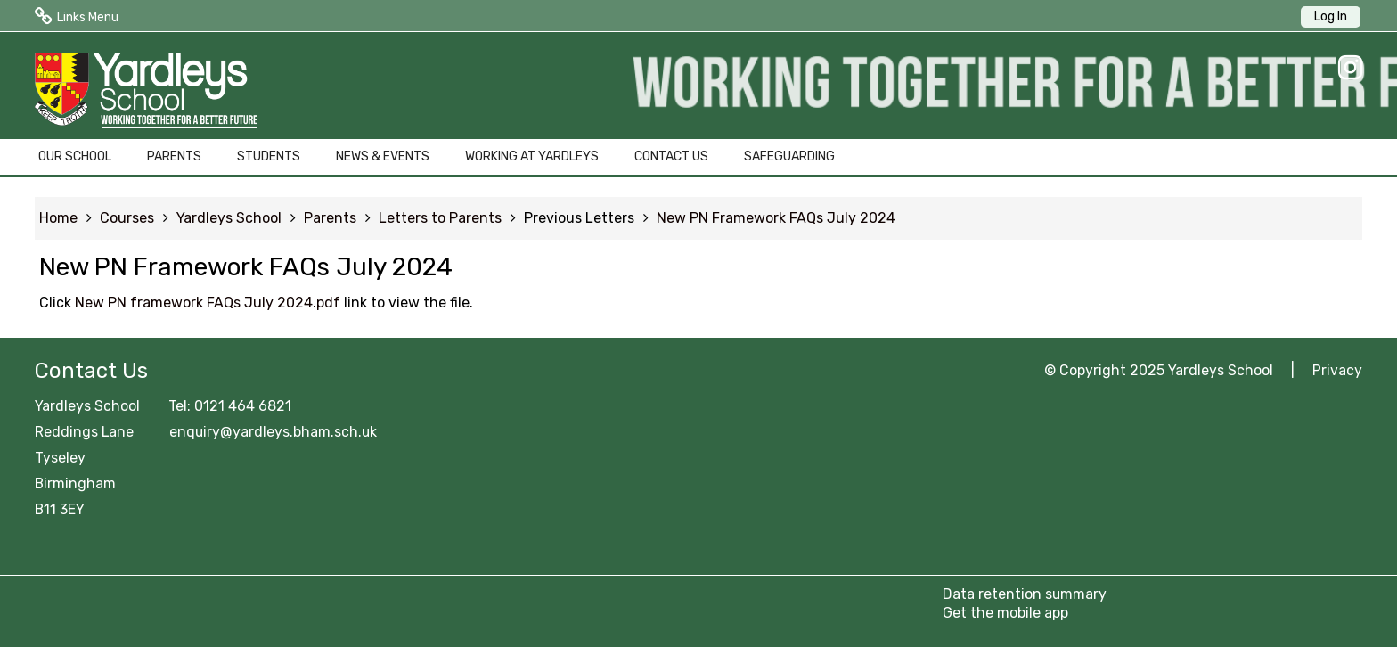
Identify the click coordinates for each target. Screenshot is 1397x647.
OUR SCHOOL (74, 156)
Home (58, 217)
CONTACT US (671, 156)
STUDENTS (268, 156)
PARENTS (174, 156)
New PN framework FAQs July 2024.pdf (207, 302)
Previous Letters (579, 217)
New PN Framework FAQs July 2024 (776, 217)
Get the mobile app (1005, 612)
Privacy (1337, 370)
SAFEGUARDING (789, 156)
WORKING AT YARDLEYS (532, 156)
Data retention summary (1025, 594)
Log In (1330, 16)
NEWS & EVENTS (382, 156)
